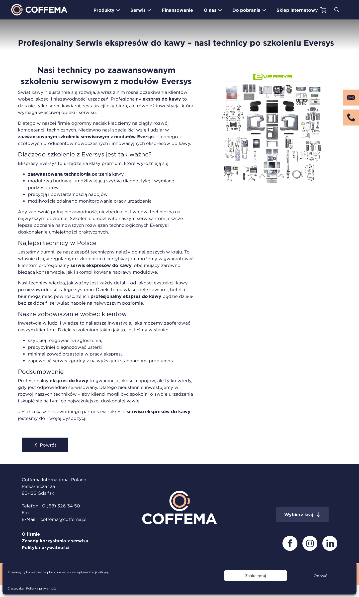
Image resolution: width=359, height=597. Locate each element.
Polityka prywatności (41, 588)
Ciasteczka (15, 588)
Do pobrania (246, 10)
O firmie (31, 534)
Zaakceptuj (255, 575)
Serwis (138, 10)
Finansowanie (177, 10)
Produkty (103, 10)
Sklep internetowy (297, 10)
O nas (210, 10)
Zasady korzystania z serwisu (55, 541)
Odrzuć (320, 575)
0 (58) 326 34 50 (61, 506)
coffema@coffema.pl (63, 519)
